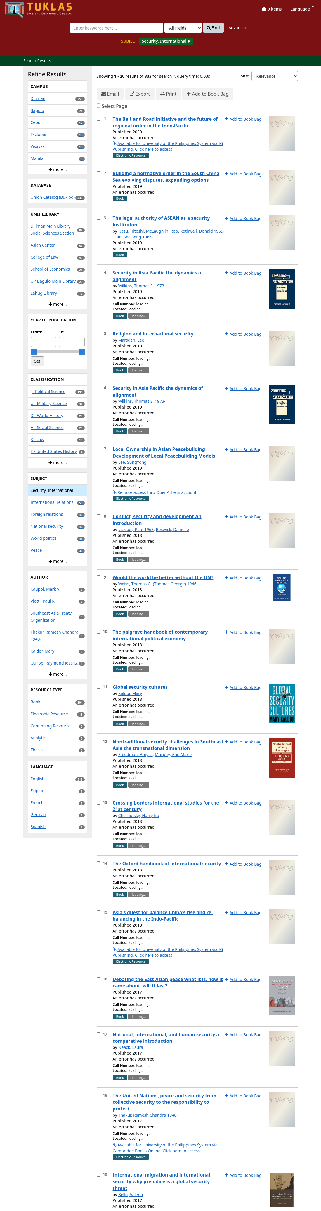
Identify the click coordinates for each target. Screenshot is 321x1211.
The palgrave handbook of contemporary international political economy (160, 635)
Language (302, 9)
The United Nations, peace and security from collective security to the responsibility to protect (164, 1102)
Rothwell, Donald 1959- (202, 231)
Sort (245, 76)
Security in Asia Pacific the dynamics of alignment (158, 276)
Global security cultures (140, 687)
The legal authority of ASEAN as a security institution (161, 221)
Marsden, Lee (131, 340)
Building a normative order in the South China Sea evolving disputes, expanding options (166, 176)
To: (62, 332)
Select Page (114, 106)
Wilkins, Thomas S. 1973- (142, 285)
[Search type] (183, 28)
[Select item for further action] (98, 119)
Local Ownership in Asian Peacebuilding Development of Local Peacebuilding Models (164, 452)
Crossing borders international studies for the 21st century (166, 806)
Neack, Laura (130, 1047)
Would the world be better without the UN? (163, 577)
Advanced (237, 27)
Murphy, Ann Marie (173, 754)
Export (140, 94)
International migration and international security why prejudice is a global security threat (161, 1181)
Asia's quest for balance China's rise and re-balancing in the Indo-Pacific (163, 915)
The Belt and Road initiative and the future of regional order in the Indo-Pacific (165, 122)
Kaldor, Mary (130, 693)
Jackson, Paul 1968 (136, 529)
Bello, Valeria (130, 1194)
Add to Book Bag (207, 94)
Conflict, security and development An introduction (157, 519)
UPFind (19, 7)
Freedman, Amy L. (135, 754)
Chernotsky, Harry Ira (138, 815)
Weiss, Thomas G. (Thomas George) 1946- (158, 584)
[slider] (34, 352)
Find (213, 28)
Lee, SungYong (132, 462)
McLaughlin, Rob (162, 231)
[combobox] (116, 28)
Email (110, 94)
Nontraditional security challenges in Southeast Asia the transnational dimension (168, 745)
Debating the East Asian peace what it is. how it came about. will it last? (168, 982)
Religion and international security (153, 334)
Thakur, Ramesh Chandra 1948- (148, 1115)
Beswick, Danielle (172, 529)
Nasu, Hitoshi (131, 231)
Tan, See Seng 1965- (134, 237)
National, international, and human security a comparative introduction (166, 1037)
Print (168, 94)
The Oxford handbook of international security (167, 863)
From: (36, 332)
